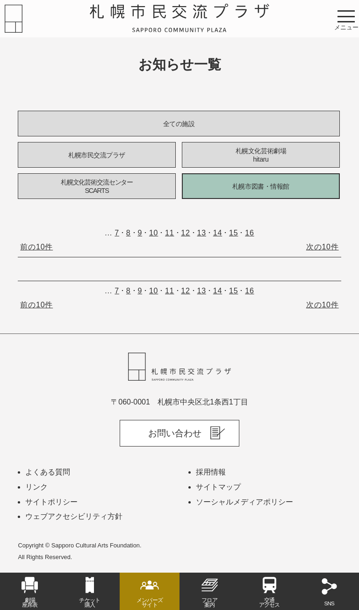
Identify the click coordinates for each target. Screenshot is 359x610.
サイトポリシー (51, 502)
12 (185, 233)
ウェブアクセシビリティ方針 (73, 516)
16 (249, 233)
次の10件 (322, 247)
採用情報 (211, 472)
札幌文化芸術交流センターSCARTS (97, 186)
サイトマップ (218, 487)
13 (201, 233)
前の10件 (36, 247)
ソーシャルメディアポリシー (244, 502)
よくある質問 (47, 472)
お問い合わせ (174, 433)
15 (233, 233)
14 (217, 233)
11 (169, 233)
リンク (36, 487)
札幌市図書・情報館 (260, 186)
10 (153, 233)
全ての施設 (179, 124)
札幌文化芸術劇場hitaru (261, 155)
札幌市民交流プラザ (96, 155)
